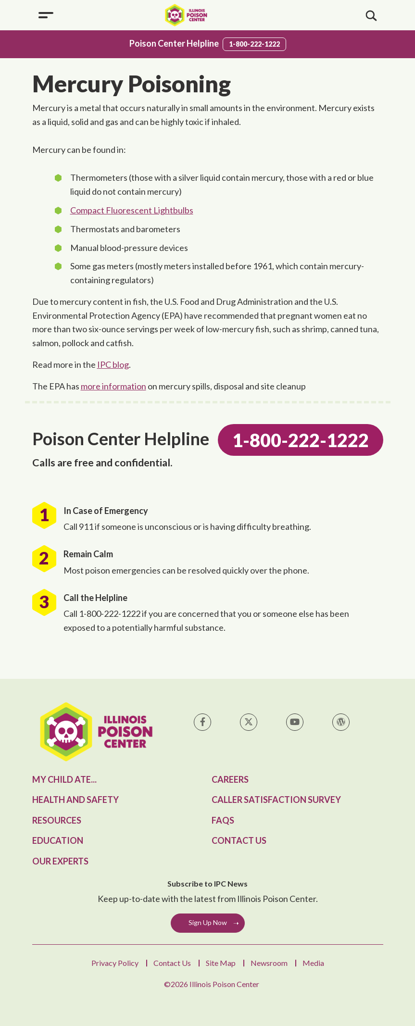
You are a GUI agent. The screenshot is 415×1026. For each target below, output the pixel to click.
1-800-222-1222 (254, 44)
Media (313, 962)
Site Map (221, 962)
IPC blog (113, 364)
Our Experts (60, 861)
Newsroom (269, 962)
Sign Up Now (208, 922)
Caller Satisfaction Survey (276, 799)
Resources (56, 820)
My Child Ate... (64, 779)
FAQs (223, 820)
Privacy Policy (114, 962)
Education (57, 840)
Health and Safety (75, 799)
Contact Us (239, 840)
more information (113, 386)
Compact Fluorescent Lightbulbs (131, 210)
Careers (230, 779)
